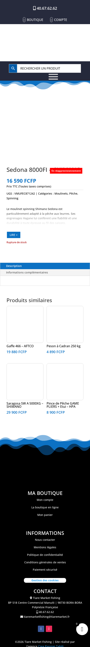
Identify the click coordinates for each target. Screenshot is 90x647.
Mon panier (45, 515)
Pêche (73, 193)
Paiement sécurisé (45, 569)
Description (14, 266)
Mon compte (45, 500)
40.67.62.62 (47, 8)
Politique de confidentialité (45, 555)
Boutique (35, 20)
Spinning (12, 198)
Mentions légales (45, 547)
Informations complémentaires (27, 272)
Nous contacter (45, 540)
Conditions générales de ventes (45, 562)
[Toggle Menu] (53, 76)
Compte (60, 20)
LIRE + (14, 235)
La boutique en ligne (45, 507)
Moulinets (61, 193)
